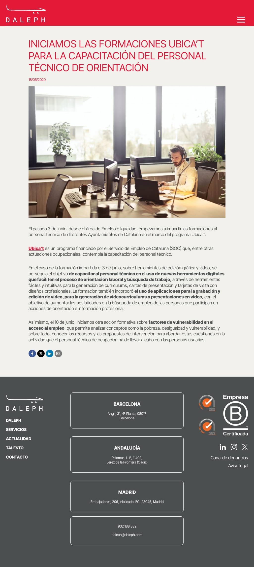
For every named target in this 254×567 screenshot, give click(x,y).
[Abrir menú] (241, 19)
